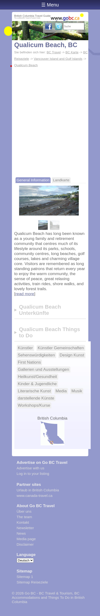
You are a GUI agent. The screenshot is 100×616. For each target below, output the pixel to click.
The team (24, 517)
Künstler (25, 347)
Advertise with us (30, 468)
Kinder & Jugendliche (37, 383)
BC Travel (54, 52)
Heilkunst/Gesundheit (37, 376)
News (21, 533)
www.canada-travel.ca (35, 496)
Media (61, 390)
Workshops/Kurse (34, 405)
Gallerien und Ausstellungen (43, 369)
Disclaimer (25, 544)
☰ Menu (50, 4)
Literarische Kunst (34, 390)
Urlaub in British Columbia (38, 490)
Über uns (24, 511)
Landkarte (61, 180)
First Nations (29, 362)
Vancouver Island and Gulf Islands (58, 59)
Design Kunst (72, 355)
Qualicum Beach (26, 65)
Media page (26, 539)
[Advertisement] (50, 121)
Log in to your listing (33, 474)
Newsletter (25, 528)
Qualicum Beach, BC (45, 45)
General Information (33, 180)
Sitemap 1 (25, 577)
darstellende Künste (36, 398)
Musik (76, 390)
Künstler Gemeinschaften (61, 347)
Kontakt (23, 522)
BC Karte (72, 52)
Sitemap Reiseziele (32, 582)
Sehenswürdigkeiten (36, 355)
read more (24, 293)
